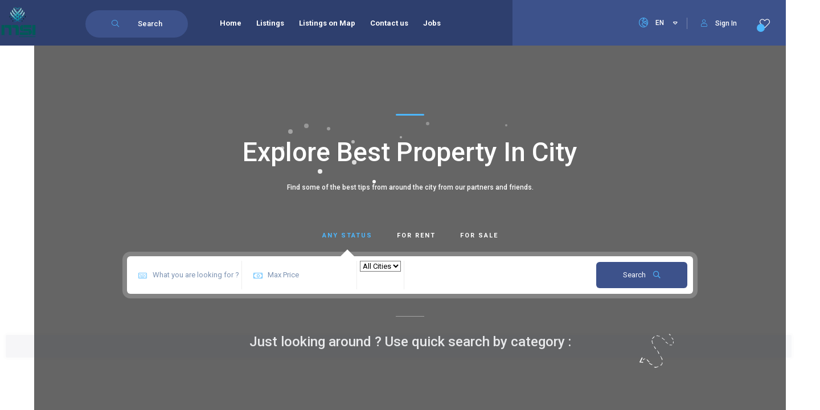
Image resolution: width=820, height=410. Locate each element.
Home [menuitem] (232, 23)
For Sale (479, 235)
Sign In (719, 23)
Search (642, 274)
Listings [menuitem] (271, 23)
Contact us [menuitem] (390, 23)
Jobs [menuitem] (433, 23)
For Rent (416, 235)
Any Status (347, 235)
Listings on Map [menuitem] (328, 23)
